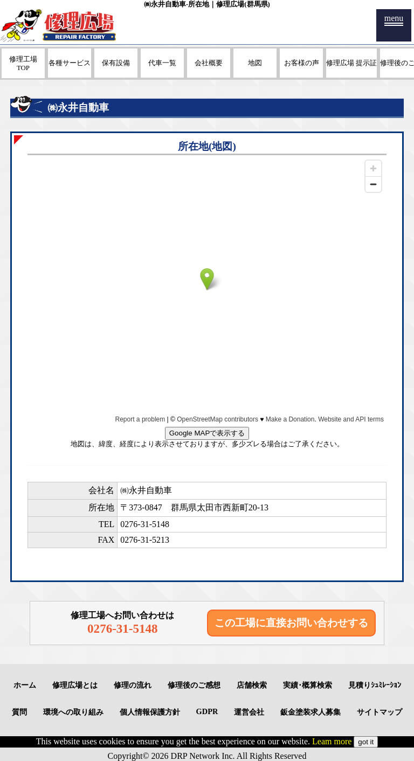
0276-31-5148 (144, 524)
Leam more (331, 741)
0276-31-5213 (144, 539)
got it (366, 742)
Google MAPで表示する (207, 433)
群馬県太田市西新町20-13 (219, 507)
